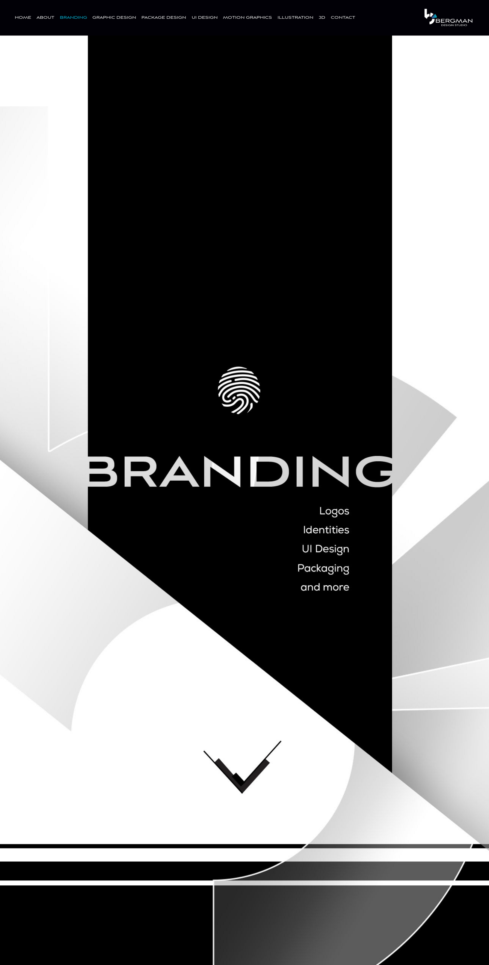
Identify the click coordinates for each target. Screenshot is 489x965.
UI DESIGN (205, 17)
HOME (23, 17)
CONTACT (343, 17)
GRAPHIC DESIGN (114, 17)
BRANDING (73, 17)
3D (322, 17)
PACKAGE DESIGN (163, 17)
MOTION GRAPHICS (247, 17)
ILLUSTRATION (295, 17)
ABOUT (45, 17)
